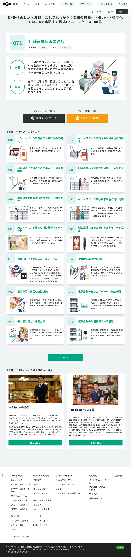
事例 (15, 4)
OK (120, 547)
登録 (110, 11)
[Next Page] (65, 357)
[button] (97, 11)
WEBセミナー (86, 4)
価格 (37, 4)
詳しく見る (35, 443)
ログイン (122, 11)
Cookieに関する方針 (13, 549)
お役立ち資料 (67, 4)
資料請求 (122, 4)
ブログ (26, 4)
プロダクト (49, 4)
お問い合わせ (105, 4)
